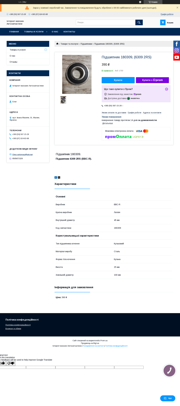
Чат (168, 398)
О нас (55, 32)
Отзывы (13, 62)
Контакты (69, 32)
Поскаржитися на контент (93, 346)
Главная (14, 32)
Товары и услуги (33, 32)
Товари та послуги (69, 44)
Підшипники (86, 44)
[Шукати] (139, 22)
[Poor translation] (11, 363)
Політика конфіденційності (116, 346)
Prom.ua (103, 341)
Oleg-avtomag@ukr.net (22, 154)
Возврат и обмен (13, 328)
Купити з (152, 80)
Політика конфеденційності (18, 325)
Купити (118, 80)
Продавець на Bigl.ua (90, 343)
